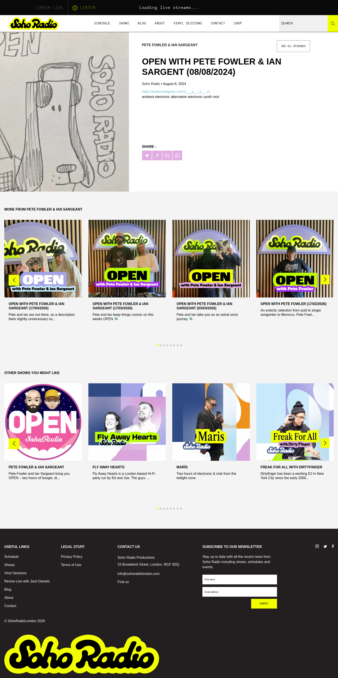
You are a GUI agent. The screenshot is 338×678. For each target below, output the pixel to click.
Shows (124, 23)
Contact (218, 23)
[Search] (333, 23)
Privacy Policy (72, 556)
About (160, 23)
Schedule (102, 23)
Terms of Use (71, 565)
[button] (325, 279)
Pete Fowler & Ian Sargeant (169, 45)
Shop (238, 23)
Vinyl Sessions (188, 23)
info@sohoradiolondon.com (138, 574)
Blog (142, 23)
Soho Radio (151, 84)
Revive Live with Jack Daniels (27, 581)
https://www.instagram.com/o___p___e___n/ (176, 91)
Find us (123, 582)
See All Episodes (293, 46)
